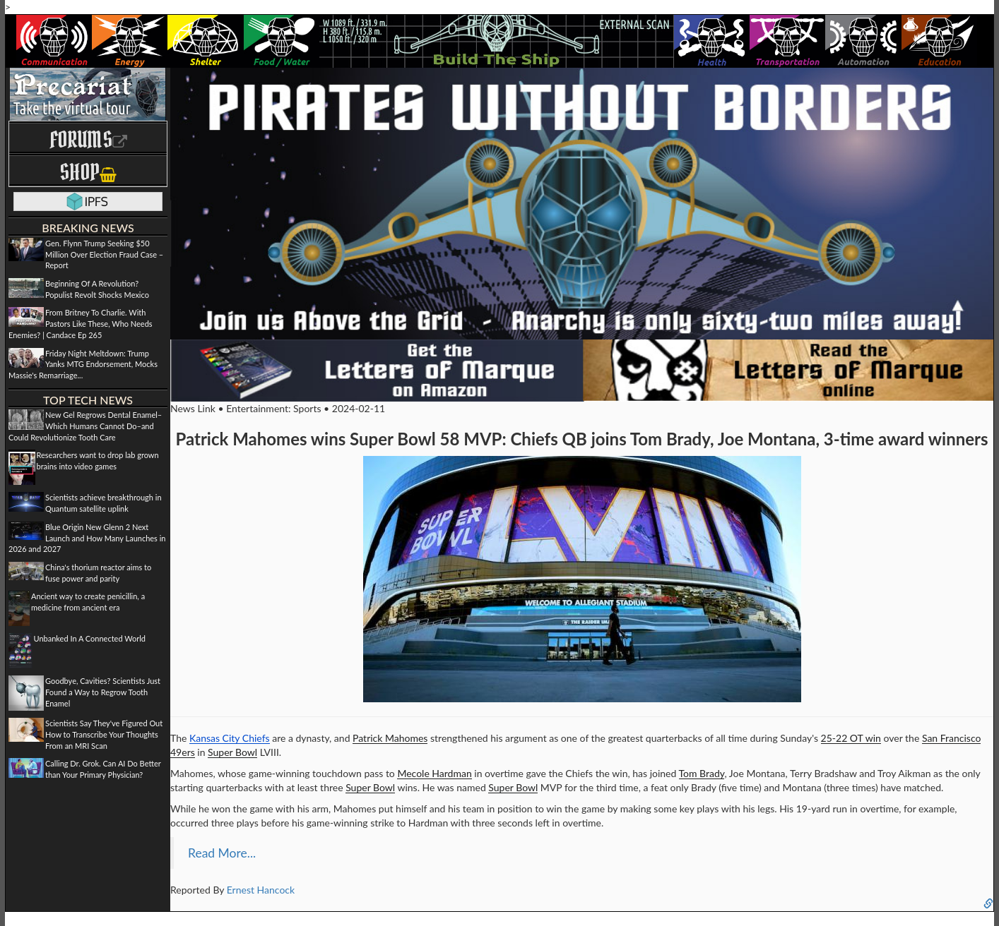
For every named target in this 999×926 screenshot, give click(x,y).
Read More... (222, 853)
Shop (88, 171)
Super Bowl (232, 752)
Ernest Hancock (261, 890)
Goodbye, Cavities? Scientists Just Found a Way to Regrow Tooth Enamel (102, 691)
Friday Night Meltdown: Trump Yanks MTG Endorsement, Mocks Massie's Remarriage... (83, 364)
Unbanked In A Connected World (90, 638)
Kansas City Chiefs (229, 738)
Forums (88, 139)
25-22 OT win (851, 738)
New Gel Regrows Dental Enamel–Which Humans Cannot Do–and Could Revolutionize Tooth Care (85, 425)
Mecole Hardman (434, 773)
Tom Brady (702, 773)
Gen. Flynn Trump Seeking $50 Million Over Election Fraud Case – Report (104, 254)
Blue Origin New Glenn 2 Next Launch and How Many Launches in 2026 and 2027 (86, 537)
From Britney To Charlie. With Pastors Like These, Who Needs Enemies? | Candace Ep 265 (80, 323)
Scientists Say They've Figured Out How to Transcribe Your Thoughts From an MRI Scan (103, 734)
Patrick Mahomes (390, 738)
